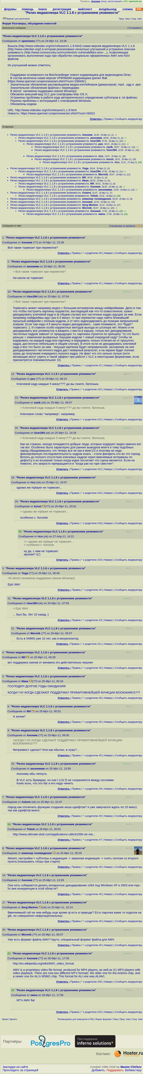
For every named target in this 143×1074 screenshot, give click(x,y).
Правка (108, 118)
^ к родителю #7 (92, 839)
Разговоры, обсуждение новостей (34, 23)
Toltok (94, 195)
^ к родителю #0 (92, 253)
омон (101, 214)
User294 (95, 140)
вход (103, 1)
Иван (85, 180)
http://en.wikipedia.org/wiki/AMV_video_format (43, 963)
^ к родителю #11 (91, 643)
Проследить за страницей (20, 1070)
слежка (127, 9)
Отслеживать (135, 28)
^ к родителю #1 (92, 283)
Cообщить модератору (128, 118)
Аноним (87, 134)
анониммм (105, 189)
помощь (28, 9)
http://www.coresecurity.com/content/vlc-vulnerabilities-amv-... (66, 52)
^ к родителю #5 (92, 721)
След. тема (137, 1019)
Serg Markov (90, 204)
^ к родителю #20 (91, 981)
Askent (86, 192)
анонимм (96, 137)
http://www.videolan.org (24, 49)
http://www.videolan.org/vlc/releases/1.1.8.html (50, 46)
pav (100, 143)
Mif (84, 177)
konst (110, 159)
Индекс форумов (103, 1019)
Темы (115, 1019)
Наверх (108, 253)
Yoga (85, 168)
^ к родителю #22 (91, 1011)
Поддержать (115, 1070)
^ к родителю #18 (91, 523)
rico (100, 156)
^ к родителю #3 (92, 620)
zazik (110, 146)
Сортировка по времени (122, 226)
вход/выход (107, 9)
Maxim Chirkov (131, 1067)
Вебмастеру (133, 1070)
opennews (28, 40)
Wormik (103, 174)
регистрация (114, 1)
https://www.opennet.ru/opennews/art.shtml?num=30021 (58, 113)
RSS (139, 226)
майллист (85, 9)
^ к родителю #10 (91, 389)
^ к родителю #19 (91, 559)
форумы (10, 9)
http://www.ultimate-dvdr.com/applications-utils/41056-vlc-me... (54, 834)
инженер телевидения (96, 198)
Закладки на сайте (15, 1067)
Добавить (98, 1070)
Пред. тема (125, 1019)
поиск (42, 9)
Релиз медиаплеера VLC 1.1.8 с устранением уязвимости (45, 134)
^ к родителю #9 (92, 788)
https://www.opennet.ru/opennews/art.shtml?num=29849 (46, 81)
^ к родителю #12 (91, 419)
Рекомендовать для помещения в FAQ (76, 1019)
